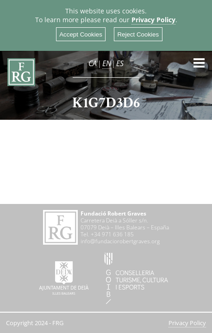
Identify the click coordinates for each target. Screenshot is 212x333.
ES (120, 63)
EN (106, 63)
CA (92, 63)
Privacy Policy (153, 19)
